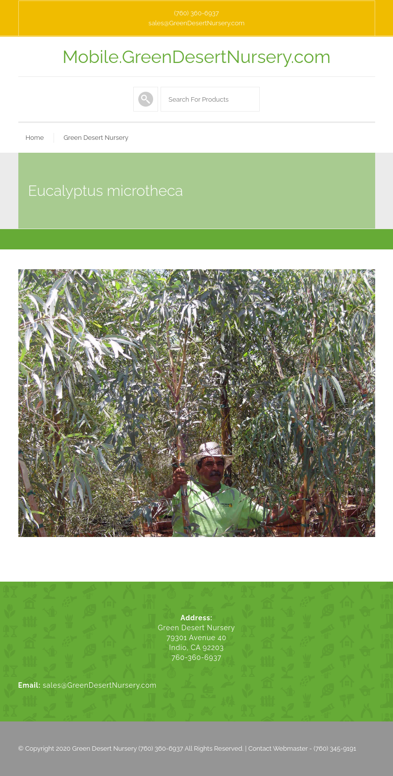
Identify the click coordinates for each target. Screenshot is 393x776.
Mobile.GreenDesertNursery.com (196, 56)
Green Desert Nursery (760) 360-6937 (127, 748)
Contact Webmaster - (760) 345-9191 (302, 748)
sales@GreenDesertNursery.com (197, 23)
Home (35, 137)
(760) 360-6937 (196, 13)
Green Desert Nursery (95, 137)
